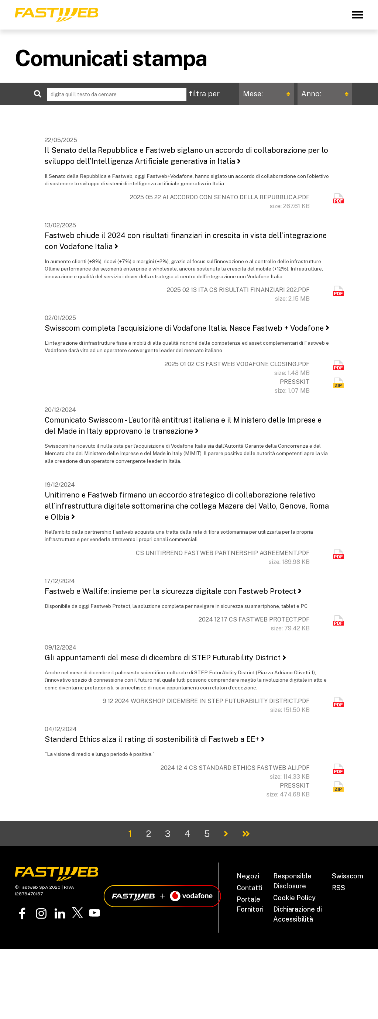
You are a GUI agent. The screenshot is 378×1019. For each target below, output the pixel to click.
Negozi (248, 876)
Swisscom (347, 876)
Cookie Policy (294, 898)
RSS (338, 888)
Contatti (249, 888)
